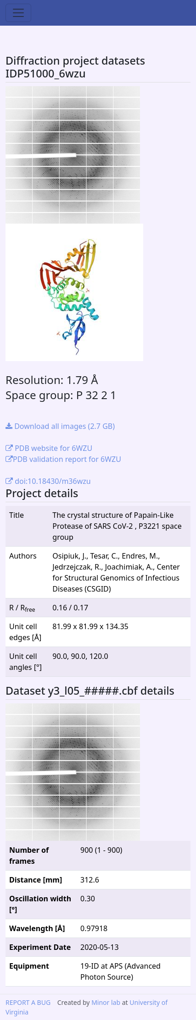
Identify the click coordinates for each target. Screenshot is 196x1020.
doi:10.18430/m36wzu (48, 481)
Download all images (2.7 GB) (60, 426)
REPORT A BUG (28, 1002)
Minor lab (105, 1002)
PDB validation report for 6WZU (63, 459)
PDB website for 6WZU (49, 448)
